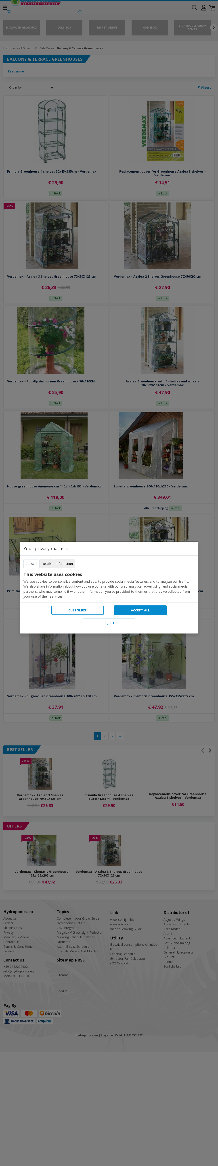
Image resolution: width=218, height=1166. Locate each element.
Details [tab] (47, 563)
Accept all (140, 610)
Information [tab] (64, 563)
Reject (109, 623)
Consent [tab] (31, 563)
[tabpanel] (109, 585)
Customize (77, 610)
